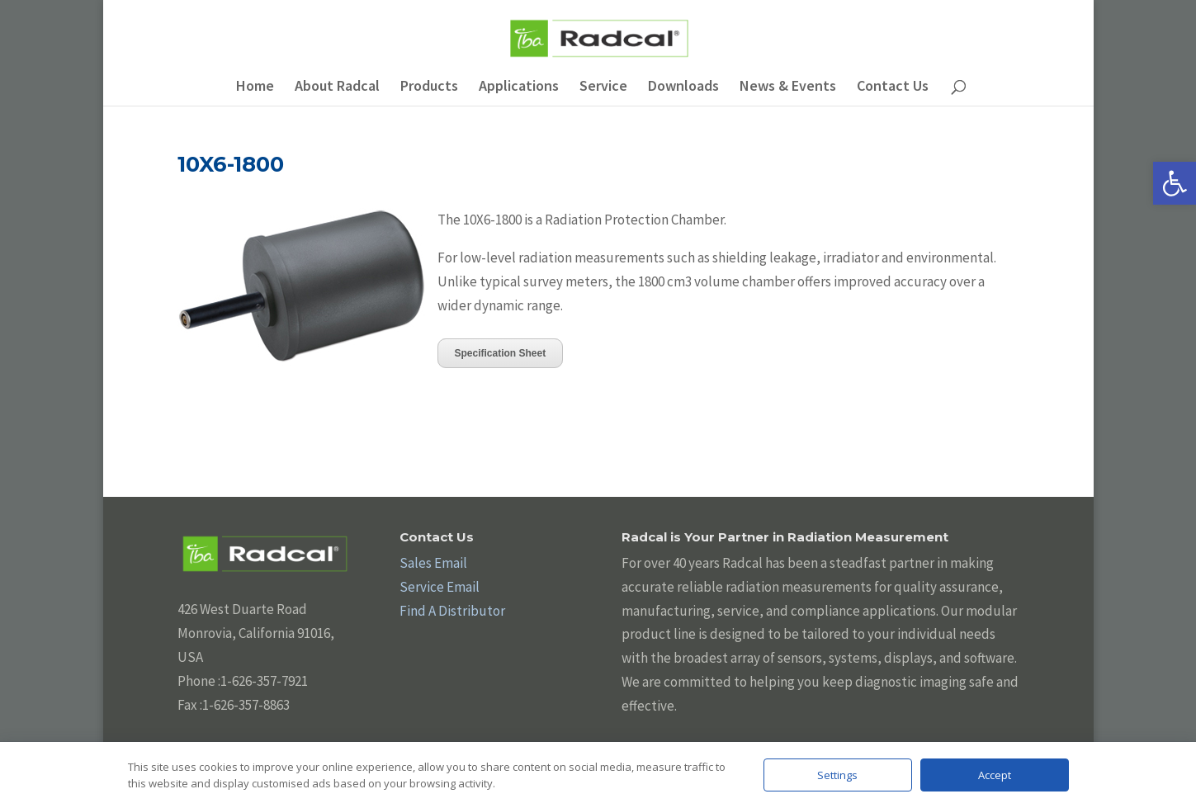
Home (255, 87)
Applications (519, 87)
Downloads (683, 87)
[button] (1174, 183)
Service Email (439, 587)
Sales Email (433, 563)
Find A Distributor (452, 611)
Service (603, 87)
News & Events (788, 87)
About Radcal (337, 87)
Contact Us (893, 87)
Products (429, 87)
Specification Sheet (500, 353)
